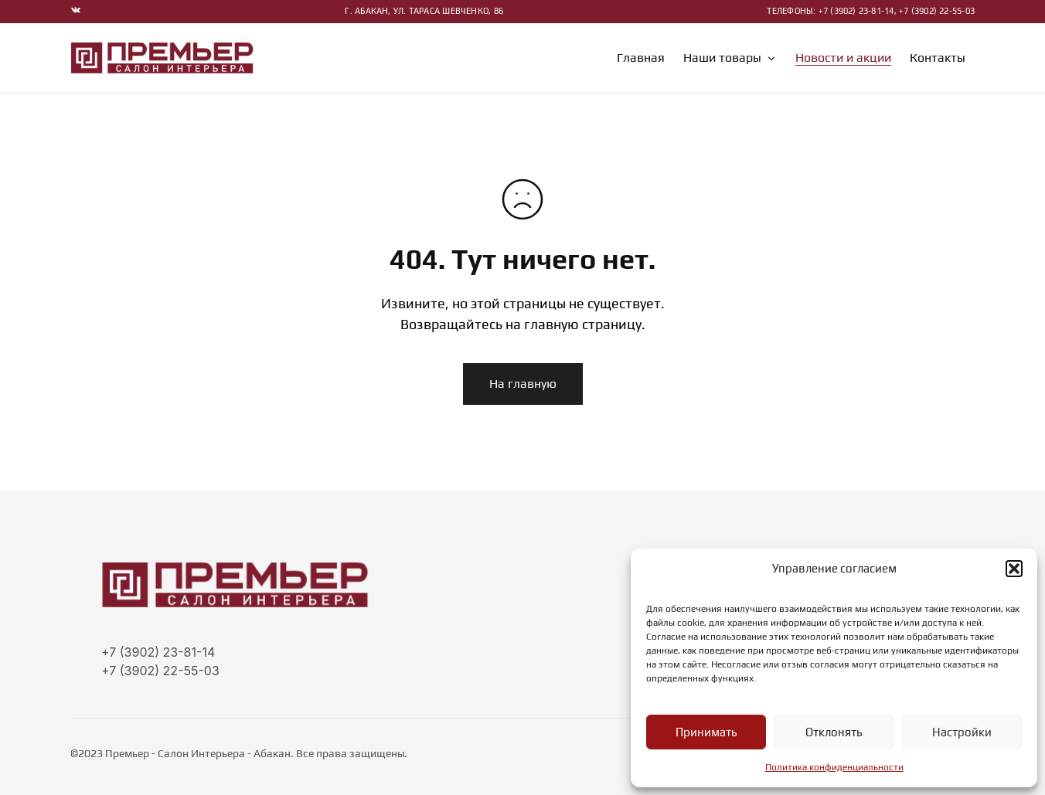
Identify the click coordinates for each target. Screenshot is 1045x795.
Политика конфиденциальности (834, 767)
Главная (641, 58)
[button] (1014, 568)
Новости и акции (843, 58)
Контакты (937, 58)
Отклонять (833, 732)
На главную (523, 383)
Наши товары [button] (730, 58)
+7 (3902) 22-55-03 (160, 670)
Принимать (706, 732)
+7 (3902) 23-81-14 (158, 652)
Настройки (962, 732)
